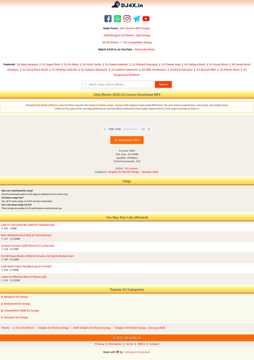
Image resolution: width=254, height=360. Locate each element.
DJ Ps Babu (71, 64)
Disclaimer (115, 343)
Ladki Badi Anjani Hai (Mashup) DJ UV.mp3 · (26, 268)
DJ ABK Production (154, 69)
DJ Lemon (131, 168)
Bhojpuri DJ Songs (16, 296)
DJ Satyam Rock (195, 64)
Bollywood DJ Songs (17, 303)
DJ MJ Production (181, 69)
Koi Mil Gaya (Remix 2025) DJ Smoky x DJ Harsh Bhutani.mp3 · (37, 258)
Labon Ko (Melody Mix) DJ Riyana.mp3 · (23, 278)
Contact (154, 343)
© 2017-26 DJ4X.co (127, 338)
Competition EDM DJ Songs (21, 310)
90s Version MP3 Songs (135, 28)
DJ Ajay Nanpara (27, 64)
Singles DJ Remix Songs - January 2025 (133, 171)
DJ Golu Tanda (92, 64)
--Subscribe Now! (144, 49)
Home (5, 327)
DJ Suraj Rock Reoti (35, 69)
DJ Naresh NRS (206, 69)
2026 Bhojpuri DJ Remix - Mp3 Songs (127, 35)
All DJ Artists (110, 42)
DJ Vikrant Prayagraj (145, 64)
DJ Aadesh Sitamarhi (124, 69)
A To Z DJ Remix (23, 327)
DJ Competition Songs (137, 42)
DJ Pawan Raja (171, 64)
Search (163, 84)
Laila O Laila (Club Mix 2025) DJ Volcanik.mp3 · (28, 226)
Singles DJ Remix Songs (53, 327)
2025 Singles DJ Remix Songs (92, 327)
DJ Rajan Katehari (116, 64)
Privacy (99, 343)
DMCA (141, 343)
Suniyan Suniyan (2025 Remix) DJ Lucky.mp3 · (27, 247)
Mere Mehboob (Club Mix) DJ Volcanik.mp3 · (26, 237)
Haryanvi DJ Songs (16, 317)
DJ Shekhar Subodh (64, 69)
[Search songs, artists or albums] (118, 84)
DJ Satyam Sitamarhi (94, 69)
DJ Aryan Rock (218, 64)
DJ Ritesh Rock (229, 69)
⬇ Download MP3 (127, 140)
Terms (129, 343)
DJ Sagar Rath (51, 64)
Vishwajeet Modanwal (137, 351)
